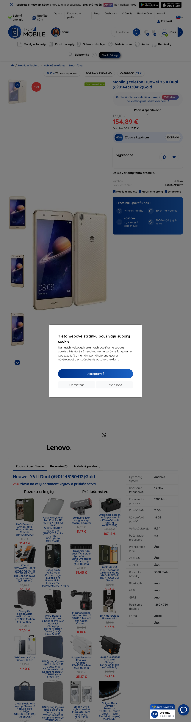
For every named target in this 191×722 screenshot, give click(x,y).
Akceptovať (95, 374)
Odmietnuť (76, 385)
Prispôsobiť (114, 385)
